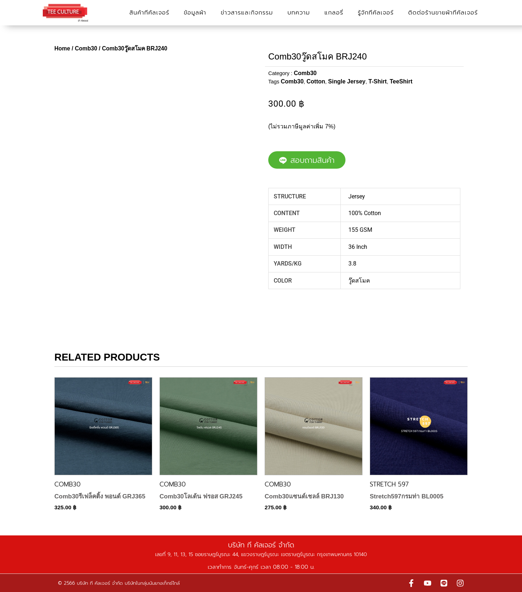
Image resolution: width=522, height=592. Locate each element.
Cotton (316, 81)
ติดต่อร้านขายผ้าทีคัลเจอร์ (443, 12)
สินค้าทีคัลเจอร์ (149, 12)
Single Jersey (346, 81)
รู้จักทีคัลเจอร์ (376, 12)
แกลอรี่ (333, 12)
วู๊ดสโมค (359, 280)
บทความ (298, 12)
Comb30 (86, 48)
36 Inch (357, 246)
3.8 (352, 263)
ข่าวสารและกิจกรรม (247, 12)
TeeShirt (401, 81)
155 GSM (360, 229)
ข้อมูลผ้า (195, 12)
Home (62, 48)
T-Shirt (377, 81)
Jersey (356, 196)
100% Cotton (364, 213)
